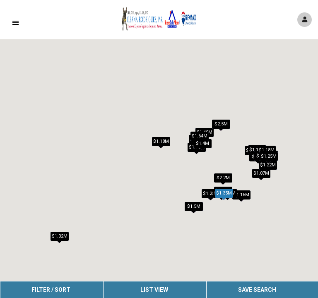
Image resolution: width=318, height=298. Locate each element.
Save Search (257, 289)
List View (154, 289)
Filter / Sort (50, 289)
